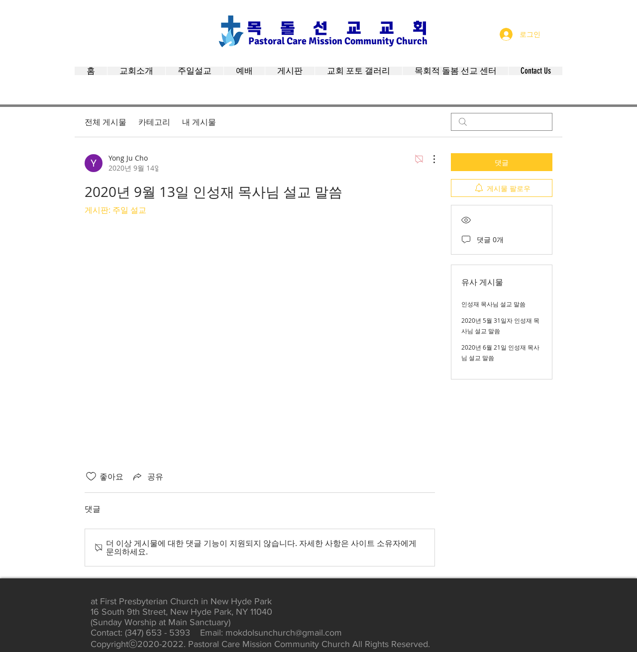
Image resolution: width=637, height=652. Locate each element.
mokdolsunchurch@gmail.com (283, 633)
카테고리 (154, 121)
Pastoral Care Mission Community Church (337, 41)
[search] (501, 122)
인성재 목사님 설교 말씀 (493, 304)
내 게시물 (199, 121)
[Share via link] (147, 476)
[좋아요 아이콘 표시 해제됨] (91, 476)
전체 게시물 (105, 121)
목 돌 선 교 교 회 (336, 28)
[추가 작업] (429, 159)
